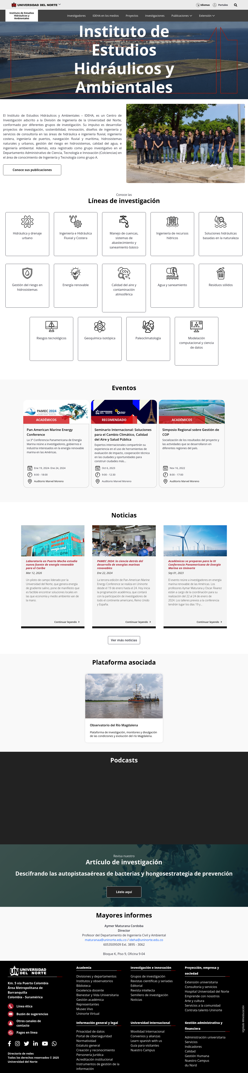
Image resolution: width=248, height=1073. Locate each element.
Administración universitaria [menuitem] (205, 1037)
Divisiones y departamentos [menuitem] (96, 976)
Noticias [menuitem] (136, 999)
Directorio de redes (21, 1053)
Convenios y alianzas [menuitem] (145, 1036)
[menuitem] (76, 16)
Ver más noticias (124, 640)
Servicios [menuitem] (191, 1042)
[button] (235, 5)
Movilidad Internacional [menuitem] (147, 1031)
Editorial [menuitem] (137, 986)
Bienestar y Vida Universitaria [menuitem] (97, 995)
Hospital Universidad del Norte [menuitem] (207, 991)
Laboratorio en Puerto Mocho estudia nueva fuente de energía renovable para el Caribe (51, 564)
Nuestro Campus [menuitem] (143, 1050)
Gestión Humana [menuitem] (197, 1056)
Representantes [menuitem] (87, 1004)
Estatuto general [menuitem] (88, 1045)
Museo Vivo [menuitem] (84, 1009)
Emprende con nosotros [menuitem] (202, 996)
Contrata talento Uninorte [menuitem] (203, 1010)
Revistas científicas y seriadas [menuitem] (152, 981)
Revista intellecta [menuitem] (143, 990)
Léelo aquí (124, 892)
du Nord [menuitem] (191, 1065)
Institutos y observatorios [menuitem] (94, 981)
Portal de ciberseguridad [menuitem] (94, 1036)
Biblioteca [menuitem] (83, 986)
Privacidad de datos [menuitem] (90, 1031)
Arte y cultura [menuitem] (194, 1001)
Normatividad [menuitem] (86, 1041)
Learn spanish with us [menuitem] (146, 1041)
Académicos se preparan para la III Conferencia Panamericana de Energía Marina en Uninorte (194, 564)
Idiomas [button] (203, 5)
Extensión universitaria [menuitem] (201, 982)
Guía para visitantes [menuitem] (145, 1045)
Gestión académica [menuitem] (90, 999)
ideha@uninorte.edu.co (146, 940)
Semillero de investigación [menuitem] (149, 995)
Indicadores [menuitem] (193, 1046)
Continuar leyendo (67, 622)
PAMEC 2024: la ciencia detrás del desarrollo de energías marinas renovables (120, 564)
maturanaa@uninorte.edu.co (106, 940)
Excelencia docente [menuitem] (90, 990)
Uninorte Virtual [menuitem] (87, 1013)
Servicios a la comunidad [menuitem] (202, 1005)
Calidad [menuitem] (190, 1051)
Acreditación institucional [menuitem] (94, 1059)
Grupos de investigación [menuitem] (148, 976)
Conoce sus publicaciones (32, 170)
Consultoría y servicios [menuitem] (201, 987)
